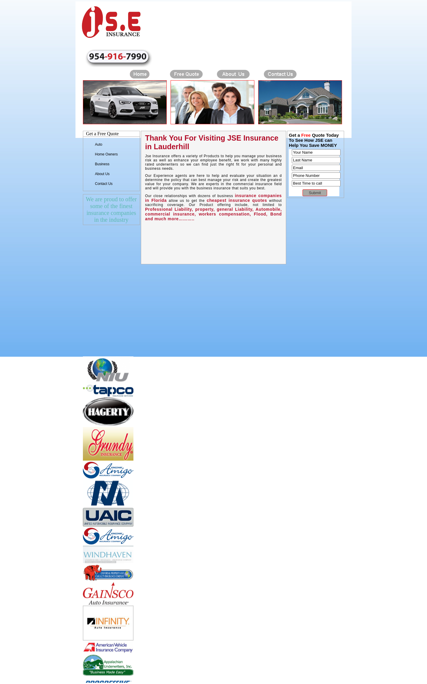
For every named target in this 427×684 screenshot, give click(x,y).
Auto (99, 144)
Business (102, 164)
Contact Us (104, 184)
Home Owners (106, 154)
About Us (102, 174)
